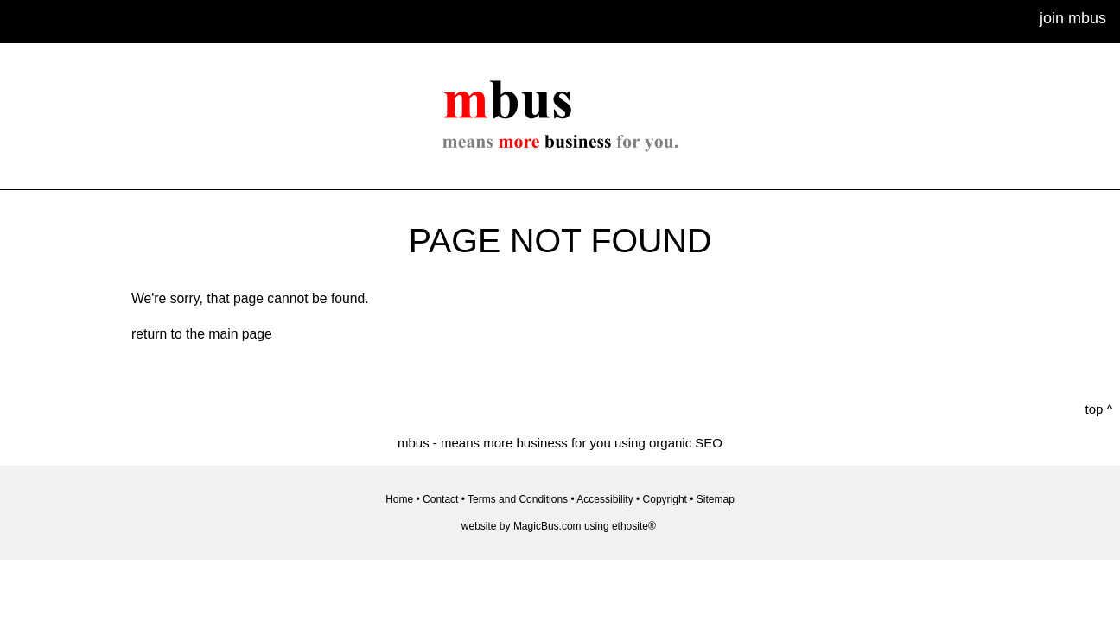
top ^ (1099, 409)
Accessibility (604, 499)
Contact (440, 499)
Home (399, 499)
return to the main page (201, 334)
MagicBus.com (547, 526)
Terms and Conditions (518, 499)
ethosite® (634, 526)
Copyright (665, 499)
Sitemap (716, 499)
